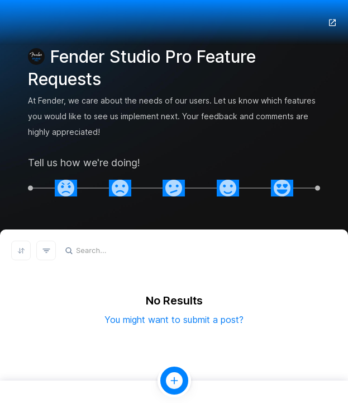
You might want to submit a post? (174, 319)
